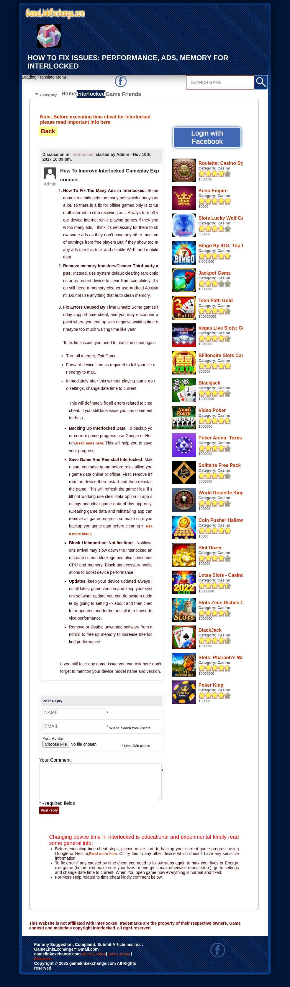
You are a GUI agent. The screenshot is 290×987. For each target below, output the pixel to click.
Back (48, 131)
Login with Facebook (207, 138)
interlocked (82, 155)
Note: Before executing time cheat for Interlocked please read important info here (95, 120)
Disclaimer (60, 970)
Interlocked (93, 95)
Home (70, 95)
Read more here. (92, 443)
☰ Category (46, 94)
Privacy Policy (100, 964)
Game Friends (124, 95)
